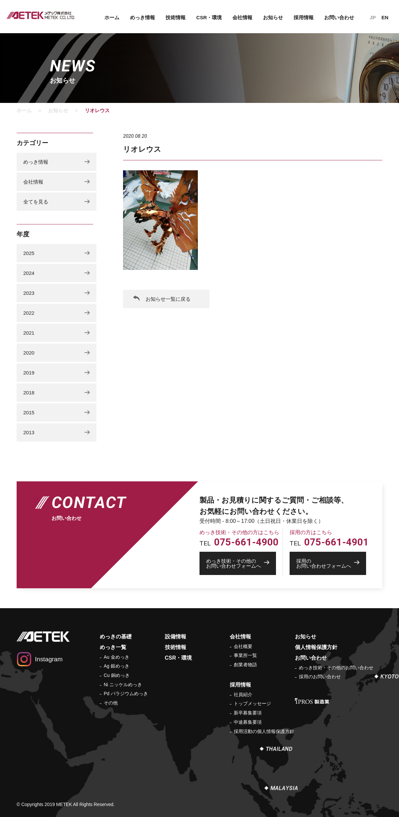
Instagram (49, 659)
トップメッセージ (252, 703)
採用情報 (304, 17)
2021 (28, 333)
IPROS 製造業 (312, 701)
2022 (28, 313)
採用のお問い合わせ (320, 676)
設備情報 (175, 636)
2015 (28, 412)
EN (384, 17)
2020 (28, 353)
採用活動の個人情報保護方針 (264, 731)
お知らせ (273, 17)
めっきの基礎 (116, 636)
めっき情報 (142, 17)
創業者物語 (245, 664)
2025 (28, 253)
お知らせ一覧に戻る (168, 299)
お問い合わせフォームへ (241, 563)
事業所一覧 (245, 655)
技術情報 (176, 17)
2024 (28, 273)
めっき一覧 (113, 647)
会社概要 (243, 646)
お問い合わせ (339, 17)
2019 (28, 372)
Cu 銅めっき (117, 675)
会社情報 (242, 17)
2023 (28, 293)
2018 (28, 392)
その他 (111, 702)
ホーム (111, 17)
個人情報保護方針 (316, 647)
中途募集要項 (248, 722)
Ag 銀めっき (116, 666)
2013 (28, 432)
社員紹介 (243, 694)
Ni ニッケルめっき (123, 684)
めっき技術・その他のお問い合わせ (336, 667)
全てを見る (35, 201)
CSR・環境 (209, 17)
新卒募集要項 (248, 712)
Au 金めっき (116, 657)
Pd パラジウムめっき (126, 693)
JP (373, 17)
